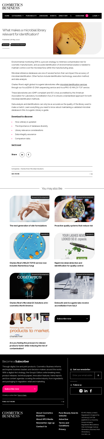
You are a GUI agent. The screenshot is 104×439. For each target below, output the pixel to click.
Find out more (8, 401)
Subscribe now (64, 319)
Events (53, 16)
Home (7, 16)
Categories (17, 16)
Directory (63, 16)
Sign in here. (22, 395)
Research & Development (18, 44)
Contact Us (41, 426)
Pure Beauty (31, 16)
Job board (43, 16)
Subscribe (82, 16)
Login (94, 16)
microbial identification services (73, 84)
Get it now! (16, 145)
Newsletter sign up (45, 423)
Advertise (63, 419)
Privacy (62, 429)
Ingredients (6, 44)
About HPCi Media (44, 419)
